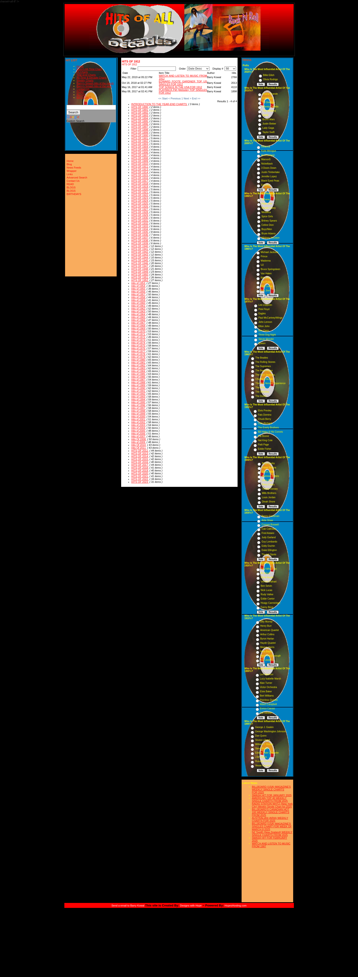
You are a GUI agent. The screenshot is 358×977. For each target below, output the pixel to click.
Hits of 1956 (138, 291)
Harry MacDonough (270, 655)
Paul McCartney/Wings (270, 317)
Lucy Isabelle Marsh (270, 678)
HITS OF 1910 (140, 163)
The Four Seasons (265, 374)
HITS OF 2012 (140, 450)
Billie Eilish (268, 75)
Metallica (266, 212)
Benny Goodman (270, 516)
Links (70, 174)
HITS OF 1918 (140, 183)
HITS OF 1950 (140, 274)
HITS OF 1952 (140, 280)
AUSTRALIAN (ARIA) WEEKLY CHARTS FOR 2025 (270, 819)
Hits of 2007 (138, 436)
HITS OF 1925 (140, 203)
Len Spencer (267, 674)
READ (80, 91)
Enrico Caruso (267, 708)
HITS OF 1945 (140, 260)
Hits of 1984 (138, 371)
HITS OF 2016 (140, 462)
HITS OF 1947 (140, 266)
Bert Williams (267, 695)
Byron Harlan (267, 638)
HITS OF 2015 (140, 459)
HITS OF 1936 (140, 234)
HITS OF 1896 (140, 124)
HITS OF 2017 (140, 464)
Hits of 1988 (138, 382)
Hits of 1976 (138, 348)
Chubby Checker (264, 379)
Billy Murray (266, 621)
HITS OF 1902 (140, 141)
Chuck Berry (264, 419)
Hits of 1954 (138, 285)
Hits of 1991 (138, 391)
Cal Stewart (266, 712)
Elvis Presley (264, 410)
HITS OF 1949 (140, 271)
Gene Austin (267, 577)
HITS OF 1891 (140, 109)
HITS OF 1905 (140, 149)
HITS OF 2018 (140, 467)
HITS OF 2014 (140, 456)
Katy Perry (268, 98)
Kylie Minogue (268, 151)
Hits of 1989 (138, 385)
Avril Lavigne (268, 155)
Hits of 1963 (138, 311)
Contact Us (83, 89)
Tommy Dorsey (270, 489)
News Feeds (74, 167)
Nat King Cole (265, 440)
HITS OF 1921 (140, 192)
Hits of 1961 (138, 305)
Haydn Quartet (268, 643)
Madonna (266, 260)
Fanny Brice (267, 607)
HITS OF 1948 (140, 268)
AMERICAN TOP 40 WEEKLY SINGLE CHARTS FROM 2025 (270, 799)
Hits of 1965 (138, 317)
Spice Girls (267, 216)
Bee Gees (263, 330)
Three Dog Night (267, 334)
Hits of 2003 (138, 425)
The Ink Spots (268, 554)
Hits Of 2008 (138, 439)
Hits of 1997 (138, 408)
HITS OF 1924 (140, 200)
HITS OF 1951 (140, 277)
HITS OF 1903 (140, 143)
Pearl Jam (266, 203)
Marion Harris (267, 647)
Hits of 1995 (138, 402)
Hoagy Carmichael (270, 603)
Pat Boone (263, 436)
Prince (264, 256)
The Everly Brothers (268, 427)
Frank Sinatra (269, 467)
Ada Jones (265, 660)
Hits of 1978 (138, 354)
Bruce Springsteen (270, 269)
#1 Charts (82, 72)
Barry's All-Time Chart (89, 69)
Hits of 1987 (138, 379)
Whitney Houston (270, 237)
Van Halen (266, 273)
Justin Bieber (269, 123)
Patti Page (263, 444)
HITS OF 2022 (140, 479)
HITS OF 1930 (140, 217)
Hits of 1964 (138, 314)
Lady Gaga (268, 128)
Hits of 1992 (138, 393)
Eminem (265, 185)
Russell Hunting (263, 761)
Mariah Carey (268, 208)
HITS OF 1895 (140, 121)
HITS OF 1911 (140, 166)
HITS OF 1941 (140, 249)
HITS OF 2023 (140, 481)
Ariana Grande (270, 94)
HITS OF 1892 (140, 112)
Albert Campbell (268, 704)
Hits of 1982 (138, 365)
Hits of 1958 (138, 297)
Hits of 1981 (138, 362)
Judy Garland (268, 537)
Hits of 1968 (138, 325)
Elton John (264, 326)
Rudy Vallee (267, 594)
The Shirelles (262, 392)
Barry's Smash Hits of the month (95, 83)
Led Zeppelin (265, 305)
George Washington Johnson (270, 731)
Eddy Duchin (268, 546)
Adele (265, 115)
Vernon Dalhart (269, 581)
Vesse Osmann (263, 765)
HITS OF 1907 (140, 155)
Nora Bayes (266, 651)
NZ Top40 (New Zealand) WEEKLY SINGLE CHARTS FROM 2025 (272, 833)
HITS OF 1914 (140, 172)
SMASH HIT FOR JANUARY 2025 (272, 795)
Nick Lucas (266, 590)
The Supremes (263, 366)
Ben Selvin (266, 586)
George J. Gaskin (264, 727)
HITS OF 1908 (140, 158)
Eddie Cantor (267, 598)
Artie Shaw (267, 520)
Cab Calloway (268, 529)
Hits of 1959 (138, 300)
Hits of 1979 (138, 356)
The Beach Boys (264, 370)
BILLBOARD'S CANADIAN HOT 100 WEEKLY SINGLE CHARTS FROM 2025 (270, 812)
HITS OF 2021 (140, 476)
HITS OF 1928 (140, 212)
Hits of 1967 (138, 322)
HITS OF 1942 (140, 251)
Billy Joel (265, 277)
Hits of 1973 (138, 339)
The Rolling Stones (265, 362)
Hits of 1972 (138, 337)
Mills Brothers (269, 493)
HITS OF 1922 (140, 195)
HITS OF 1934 (140, 229)
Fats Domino (264, 414)
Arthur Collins (267, 634)
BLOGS (81, 94)
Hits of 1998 (138, 410)
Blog (69, 164)
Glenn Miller (268, 472)
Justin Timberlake (270, 172)
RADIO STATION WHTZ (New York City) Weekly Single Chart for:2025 (272, 805)
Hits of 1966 (138, 320)
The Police (266, 282)
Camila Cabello (270, 106)
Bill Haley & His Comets (270, 432)
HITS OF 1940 (140, 246)
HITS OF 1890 (140, 107)
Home (80, 66)
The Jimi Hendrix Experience (270, 383)
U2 (262, 265)
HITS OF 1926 (140, 206)
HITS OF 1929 (140, 214)
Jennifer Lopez (269, 176)
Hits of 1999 (138, 413)
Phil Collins (266, 286)
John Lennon (265, 322)
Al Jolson (265, 573)
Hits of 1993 (138, 396)
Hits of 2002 (138, 422)
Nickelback (267, 163)
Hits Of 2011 (138, 447)
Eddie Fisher (264, 449)
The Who (260, 387)
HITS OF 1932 (140, 223)
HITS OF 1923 (140, 197)
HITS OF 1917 (140, 180)
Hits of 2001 (138, 419)
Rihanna (265, 146)
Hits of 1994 (138, 399)
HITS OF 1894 (140, 118)
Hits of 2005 (138, 430)
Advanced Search (77, 177)
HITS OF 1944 (140, 257)
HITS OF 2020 (140, 473)
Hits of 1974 (138, 342)
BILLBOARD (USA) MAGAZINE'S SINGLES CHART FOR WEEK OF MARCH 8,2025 (272, 826)
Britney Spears (269, 220)
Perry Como (268, 484)
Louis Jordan (268, 497)
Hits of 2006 (138, 433)
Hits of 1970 (138, 331)
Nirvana (265, 199)
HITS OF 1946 (140, 263)
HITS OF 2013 (140, 453)
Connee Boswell (269, 524)
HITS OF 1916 (140, 178)
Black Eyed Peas (270, 180)
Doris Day (267, 480)
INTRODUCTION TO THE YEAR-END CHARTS (159, 104)
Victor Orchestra (268, 687)
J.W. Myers (261, 757)
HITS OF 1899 (140, 132)
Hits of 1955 (138, 288)
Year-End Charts (86, 74)
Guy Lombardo (269, 541)
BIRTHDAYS (84, 97)
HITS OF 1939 (140, 243)
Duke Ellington (269, 550)
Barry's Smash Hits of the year (94, 86)
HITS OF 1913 (140, 169)
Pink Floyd (264, 309)
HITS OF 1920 (140, 189)
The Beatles (261, 357)
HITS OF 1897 (140, 126)
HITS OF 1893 (140, 115)
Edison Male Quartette (267, 752)
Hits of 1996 (138, 405)
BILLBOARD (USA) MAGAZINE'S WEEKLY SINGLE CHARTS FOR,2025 (271, 789)
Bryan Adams (268, 233)
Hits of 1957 (138, 294)
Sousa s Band (262, 740)
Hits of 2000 (138, 416)
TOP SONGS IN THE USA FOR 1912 (180, 87)
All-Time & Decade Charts (92, 77)
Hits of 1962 (138, 308)
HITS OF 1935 (140, 232)
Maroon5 (265, 159)
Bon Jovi (265, 290)
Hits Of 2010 (138, 445)
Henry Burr (266, 626)
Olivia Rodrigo (270, 79)
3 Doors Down (268, 168)
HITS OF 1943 (140, 254)
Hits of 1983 (138, 368)
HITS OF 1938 (140, 240)
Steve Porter (261, 748)
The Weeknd (269, 111)
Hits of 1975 (138, 345)
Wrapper (72, 170)
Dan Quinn (260, 735)
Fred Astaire (267, 533)
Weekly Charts (85, 80)
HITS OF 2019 (140, 470)
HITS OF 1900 (140, 135)
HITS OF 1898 (140, 129)
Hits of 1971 (138, 334)
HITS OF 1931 (140, 220)
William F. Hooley (264, 744)
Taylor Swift (268, 132)
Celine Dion (267, 225)
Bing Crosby (268, 463)
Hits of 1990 (138, 388)
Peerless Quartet (269, 700)
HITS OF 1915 (140, 175)
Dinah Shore (268, 501)
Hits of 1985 (138, 374)
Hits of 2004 (138, 427)
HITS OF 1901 (140, 138)
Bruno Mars (268, 119)
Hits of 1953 (138, 283)
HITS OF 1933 (140, 226)
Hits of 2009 (138, 442)
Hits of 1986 (138, 376)
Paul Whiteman (269, 569)
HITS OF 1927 (140, 209)
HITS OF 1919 (140, 186)
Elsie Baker (266, 691)
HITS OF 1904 (140, 146)
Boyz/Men (266, 229)
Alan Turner (266, 683)
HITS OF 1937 (140, 237)
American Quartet (269, 630)
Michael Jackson (269, 252)
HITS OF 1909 (140, 161)
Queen (261, 343)
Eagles (262, 313)
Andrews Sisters (270, 476)
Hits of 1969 (138, 328)
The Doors (260, 396)
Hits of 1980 (138, 359)
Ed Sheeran (268, 102)
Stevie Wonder (266, 339)
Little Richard (265, 423)
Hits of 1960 (138, 303)
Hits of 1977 (138, 351)
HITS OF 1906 (140, 152)
